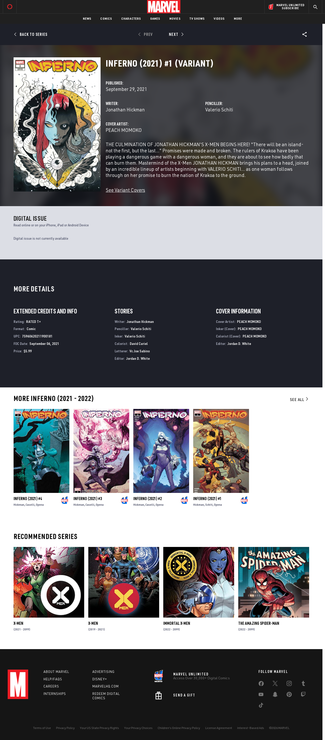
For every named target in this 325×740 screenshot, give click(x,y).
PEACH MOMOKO (124, 130)
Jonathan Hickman (125, 109)
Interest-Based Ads (250, 728)
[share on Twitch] (303, 695)
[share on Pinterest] (289, 695)
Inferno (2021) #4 (28, 498)
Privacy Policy (65, 728)
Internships (55, 694)
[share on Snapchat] (275, 695)
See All (299, 399)
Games (155, 18)
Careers (51, 686)
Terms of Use (42, 728)
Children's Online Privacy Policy (179, 728)
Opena (40, 504)
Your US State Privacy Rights (99, 728)
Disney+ (99, 679)
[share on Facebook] (261, 684)
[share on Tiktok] (261, 706)
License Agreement (218, 728)
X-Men (18, 623)
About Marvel (56, 672)
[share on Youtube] (261, 695)
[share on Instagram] (289, 684)
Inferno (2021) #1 (207, 498)
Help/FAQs (53, 679)
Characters (131, 18)
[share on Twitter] (275, 684)
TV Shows (197, 18)
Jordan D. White (138, 358)
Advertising (103, 672)
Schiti (209, 504)
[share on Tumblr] (303, 684)
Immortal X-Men (176, 623)
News (87, 18)
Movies (174, 18)
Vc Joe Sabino (139, 351)
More (238, 18)
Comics (106, 18)
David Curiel (139, 343)
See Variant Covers (125, 190)
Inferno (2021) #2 (147, 498)
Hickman (19, 504)
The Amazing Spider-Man (258, 623)
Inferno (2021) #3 (87, 498)
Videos (219, 18)
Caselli (30, 504)
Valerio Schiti (219, 109)
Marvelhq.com (105, 686)
